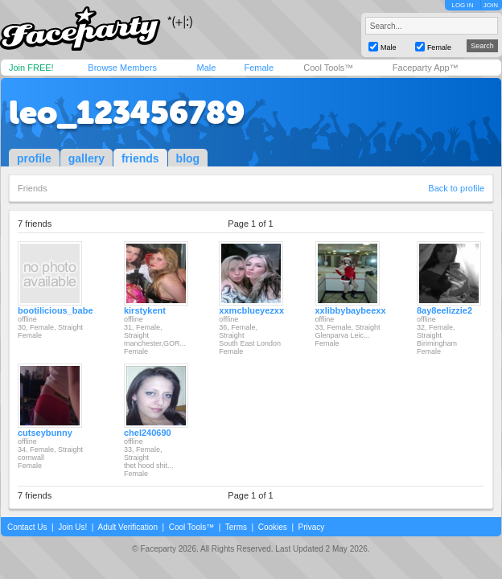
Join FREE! (31, 67)
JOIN (490, 5)
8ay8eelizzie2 (444, 310)
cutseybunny (45, 432)
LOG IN (462, 5)
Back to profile (456, 188)
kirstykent (145, 310)
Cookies (272, 527)
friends (140, 158)
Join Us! (72, 527)
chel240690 (147, 432)
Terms (236, 527)
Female (259, 67)
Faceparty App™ (426, 67)
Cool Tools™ (328, 67)
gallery (86, 158)
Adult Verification (127, 527)
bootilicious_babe (55, 310)
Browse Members (122, 67)
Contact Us (27, 527)
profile (34, 158)
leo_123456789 (127, 112)
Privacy (311, 527)
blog (188, 158)
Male (206, 67)
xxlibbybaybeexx (350, 310)
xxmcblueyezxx (251, 310)
